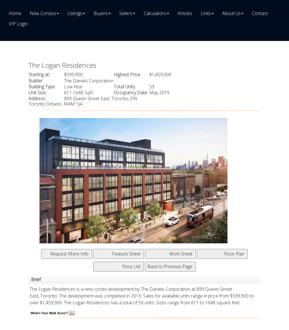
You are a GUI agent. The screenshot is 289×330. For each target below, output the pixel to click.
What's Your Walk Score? (52, 313)
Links (206, 13)
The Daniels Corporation (165, 289)
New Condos (43, 13)
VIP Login (18, 24)
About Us (231, 13)
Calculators (155, 13)
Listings (74, 13)
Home (15, 13)
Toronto (48, 296)
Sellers (125, 13)
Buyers (101, 13)
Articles (185, 13)
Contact (260, 13)
